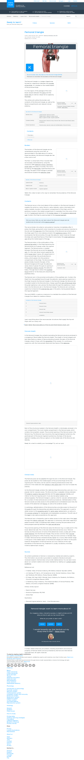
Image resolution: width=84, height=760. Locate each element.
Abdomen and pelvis (13, 677)
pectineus (49, 164)
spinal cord (34, 213)
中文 (8, 758)
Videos (35, 23)
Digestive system (12, 698)
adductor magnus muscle (35, 267)
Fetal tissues (11, 711)
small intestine (29, 533)
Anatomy (15, 16)
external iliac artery (31, 244)
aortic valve (54, 511)
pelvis (44, 92)
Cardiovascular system (14, 693)
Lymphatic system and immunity (17, 694)
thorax (45, 503)
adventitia (49, 341)
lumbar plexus (53, 213)
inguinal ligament (60, 215)
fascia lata (37, 168)
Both (69, 23)
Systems (9, 709)
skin (28, 170)
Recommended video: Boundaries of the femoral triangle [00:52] (44, 74)
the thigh (28, 96)
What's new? (37, 1)
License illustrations (13, 730)
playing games (49, 222)
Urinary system (12, 700)
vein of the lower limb (68, 283)
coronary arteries (32, 513)
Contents (31, 137)
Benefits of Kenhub (13, 722)
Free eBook (10, 719)
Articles (74, 6)
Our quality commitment (15, 655)
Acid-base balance (12, 701)
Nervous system (12, 691)
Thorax (9, 676)
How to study (52, 1)
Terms (9, 744)
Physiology (10, 686)
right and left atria (54, 524)
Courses (67, 6)
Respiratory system (13, 697)
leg (48, 239)
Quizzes (52, 23)
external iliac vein (46, 289)
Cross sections (11, 682)
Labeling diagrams (12, 720)
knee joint (38, 231)
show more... (65, 107)
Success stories (12, 723)
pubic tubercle (60, 494)
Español (9, 752)
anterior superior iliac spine (36, 494)
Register (75, 1)
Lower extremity (12, 673)
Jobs (8, 739)
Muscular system (12, 690)
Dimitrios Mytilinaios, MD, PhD (50, 35)
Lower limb (23, 16)
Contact (9, 741)
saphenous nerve (61, 233)
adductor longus (40, 164)
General (9, 708)
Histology (10, 705)
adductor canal (45, 172)
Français (9, 755)
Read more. (60, 631)
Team (8, 736)
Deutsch (9, 750)
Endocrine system (12, 695)
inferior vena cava (38, 520)
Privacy (9, 745)
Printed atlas (11, 716)
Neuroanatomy (11, 680)
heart (29, 515)
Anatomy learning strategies (16, 717)
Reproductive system (13, 703)
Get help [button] (44, 1)
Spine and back (11, 674)
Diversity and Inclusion (14, 658)
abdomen (66, 343)
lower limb (28, 94)
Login (69, 1)
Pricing (9, 728)
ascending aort (42, 511)
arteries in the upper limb (53, 484)
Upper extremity (12, 671)
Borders (30, 135)
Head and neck (11, 679)
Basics (9, 670)
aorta (28, 509)
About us (10, 734)
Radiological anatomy (13, 683)
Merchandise (11, 731)
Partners (9, 738)
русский (9, 756)
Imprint (9, 742)
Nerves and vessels (34, 16)
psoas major (28, 166)
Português (10, 753)
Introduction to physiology (15, 688)
